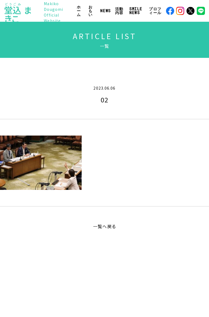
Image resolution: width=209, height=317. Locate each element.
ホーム (79, 10)
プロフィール (155, 10)
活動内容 (119, 10)
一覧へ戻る (104, 226)
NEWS (105, 10)
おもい (90, 10)
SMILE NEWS (135, 10)
